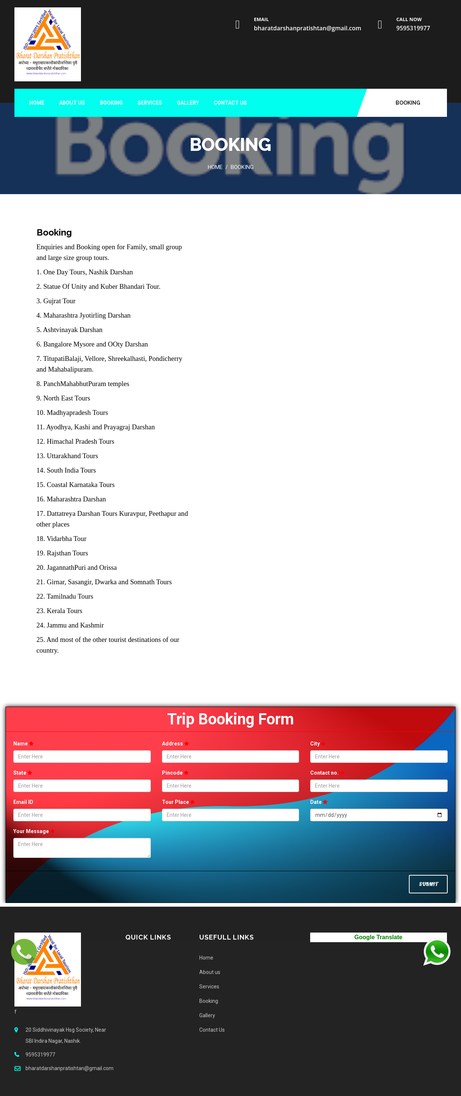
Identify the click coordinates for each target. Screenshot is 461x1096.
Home (36, 103)
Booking (408, 103)
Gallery (188, 103)
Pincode (175, 773)
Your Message (34, 831)
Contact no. (327, 773)
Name (23, 744)
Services (150, 103)
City (318, 744)
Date (319, 802)
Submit (428, 884)
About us (72, 103)
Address (175, 744)
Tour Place (178, 802)
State (22, 773)
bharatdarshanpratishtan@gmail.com (307, 28)
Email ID (23, 802)
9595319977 (413, 28)
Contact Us (230, 103)
